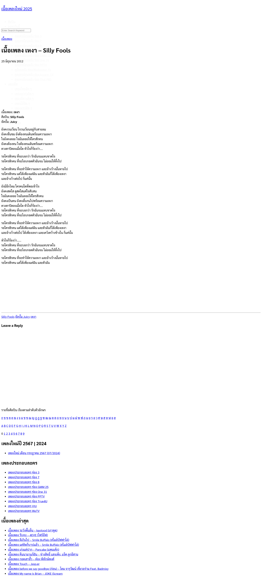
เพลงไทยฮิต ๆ (23, 89)
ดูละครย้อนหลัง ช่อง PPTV (31, 65)
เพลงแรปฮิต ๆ (23, 108)
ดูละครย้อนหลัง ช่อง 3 (28, 36)
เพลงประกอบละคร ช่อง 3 (23, 472)
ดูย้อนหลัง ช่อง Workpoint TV (33, 70)
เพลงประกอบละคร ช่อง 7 (23, 477)
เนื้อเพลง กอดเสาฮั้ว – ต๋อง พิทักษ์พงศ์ (31, 559)
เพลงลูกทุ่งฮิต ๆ (24, 94)
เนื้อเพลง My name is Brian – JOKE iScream (35, 573)
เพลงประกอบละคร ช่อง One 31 (27, 492)
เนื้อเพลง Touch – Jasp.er (24, 564)
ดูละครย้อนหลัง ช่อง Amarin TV (34, 74)
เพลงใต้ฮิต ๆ (22, 103)
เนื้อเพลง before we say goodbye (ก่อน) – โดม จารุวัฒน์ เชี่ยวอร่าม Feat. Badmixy (58, 568)
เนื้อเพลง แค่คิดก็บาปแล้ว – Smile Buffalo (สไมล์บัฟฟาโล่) (43, 544)
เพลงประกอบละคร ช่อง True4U (27, 501)
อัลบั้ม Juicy (22, 316)
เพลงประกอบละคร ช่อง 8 (23, 482)
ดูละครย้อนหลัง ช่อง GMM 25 (33, 55)
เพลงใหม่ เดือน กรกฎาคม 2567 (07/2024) (34, 453)
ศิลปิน (12, 22)
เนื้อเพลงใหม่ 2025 (16, 8)
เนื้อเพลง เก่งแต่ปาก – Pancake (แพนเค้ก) (33, 549)
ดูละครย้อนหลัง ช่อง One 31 (32, 60)
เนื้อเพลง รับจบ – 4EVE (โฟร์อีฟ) (28, 535)
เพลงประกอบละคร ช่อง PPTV (26, 496)
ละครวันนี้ (14, 26)
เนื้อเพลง (6, 39)
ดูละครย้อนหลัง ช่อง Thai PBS (33, 79)
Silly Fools (8, 316)
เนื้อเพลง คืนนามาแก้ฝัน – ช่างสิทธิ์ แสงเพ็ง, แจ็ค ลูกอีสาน (43, 554)
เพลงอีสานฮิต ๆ (24, 98)
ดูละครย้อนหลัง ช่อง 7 (28, 41)
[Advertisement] (131, 84)
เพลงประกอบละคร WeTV (24, 511)
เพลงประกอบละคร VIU (22, 506)
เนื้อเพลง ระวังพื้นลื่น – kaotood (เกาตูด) (32, 530)
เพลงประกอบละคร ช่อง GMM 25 (28, 487)
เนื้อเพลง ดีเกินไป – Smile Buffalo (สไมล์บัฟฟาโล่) (38, 540)
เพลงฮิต (13, 84)
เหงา (33, 316)
